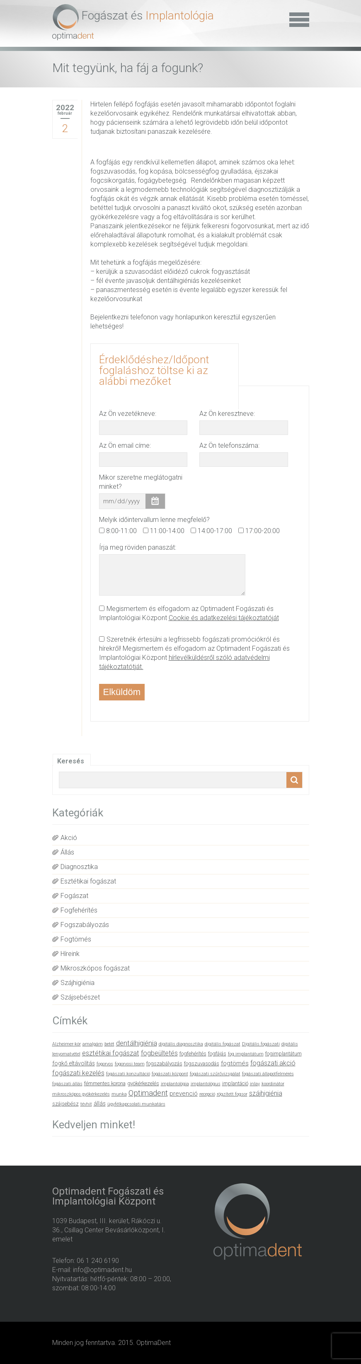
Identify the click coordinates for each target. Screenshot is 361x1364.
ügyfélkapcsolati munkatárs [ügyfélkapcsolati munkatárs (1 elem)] (136, 1104)
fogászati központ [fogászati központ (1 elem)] (170, 1074)
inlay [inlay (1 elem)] (255, 1083)
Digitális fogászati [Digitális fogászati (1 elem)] (261, 1044)
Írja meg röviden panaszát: (137, 547)
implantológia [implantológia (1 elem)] (175, 1083)
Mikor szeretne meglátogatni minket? (140, 481)
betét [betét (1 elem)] (109, 1044)
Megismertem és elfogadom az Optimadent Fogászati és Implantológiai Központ (189, 613)
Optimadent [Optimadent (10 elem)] (148, 1093)
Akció (69, 838)
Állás (67, 852)
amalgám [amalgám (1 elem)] (92, 1044)
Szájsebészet (80, 997)
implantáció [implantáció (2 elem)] (235, 1083)
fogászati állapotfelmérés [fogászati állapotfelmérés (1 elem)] (268, 1074)
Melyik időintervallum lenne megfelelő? (154, 520)
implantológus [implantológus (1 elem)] (205, 1083)
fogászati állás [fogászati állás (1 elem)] (67, 1083)
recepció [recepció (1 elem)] (207, 1094)
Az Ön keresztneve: (227, 414)
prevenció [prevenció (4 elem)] (184, 1093)
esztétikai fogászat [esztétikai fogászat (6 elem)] (110, 1053)
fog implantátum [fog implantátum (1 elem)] (246, 1054)
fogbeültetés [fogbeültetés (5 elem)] (159, 1053)
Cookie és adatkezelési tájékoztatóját (224, 618)
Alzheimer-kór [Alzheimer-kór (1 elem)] (66, 1044)
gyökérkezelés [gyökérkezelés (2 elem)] (143, 1083)
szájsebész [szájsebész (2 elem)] (65, 1104)
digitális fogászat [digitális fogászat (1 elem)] (222, 1044)
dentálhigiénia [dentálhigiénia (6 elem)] (136, 1043)
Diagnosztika (79, 867)
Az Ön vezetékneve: (127, 414)
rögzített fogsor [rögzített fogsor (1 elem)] (232, 1094)
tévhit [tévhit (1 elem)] (86, 1104)
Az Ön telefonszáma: (229, 445)
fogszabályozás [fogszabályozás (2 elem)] (164, 1063)
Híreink (70, 954)
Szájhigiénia (77, 983)
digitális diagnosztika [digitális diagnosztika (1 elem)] (181, 1044)
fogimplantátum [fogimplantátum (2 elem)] (283, 1053)
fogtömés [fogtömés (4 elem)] (235, 1063)
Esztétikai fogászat (88, 881)
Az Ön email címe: (125, 445)
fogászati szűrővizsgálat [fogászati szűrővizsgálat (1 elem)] (215, 1074)
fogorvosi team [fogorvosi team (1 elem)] (130, 1064)
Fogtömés (76, 939)
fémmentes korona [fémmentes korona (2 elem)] (105, 1083)
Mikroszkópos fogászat (95, 968)
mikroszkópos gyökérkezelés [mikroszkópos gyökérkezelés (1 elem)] (81, 1094)
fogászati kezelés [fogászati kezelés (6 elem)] (78, 1073)
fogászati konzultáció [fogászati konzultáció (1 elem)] (128, 1074)
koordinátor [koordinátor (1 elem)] (273, 1083)
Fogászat (74, 896)
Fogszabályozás (85, 925)
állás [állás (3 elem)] (100, 1103)
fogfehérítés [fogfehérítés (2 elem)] (192, 1053)
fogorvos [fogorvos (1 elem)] (105, 1064)
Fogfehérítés (79, 910)
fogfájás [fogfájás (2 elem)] (217, 1053)
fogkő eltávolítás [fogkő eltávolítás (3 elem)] (73, 1063)
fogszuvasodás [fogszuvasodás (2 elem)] (201, 1063)
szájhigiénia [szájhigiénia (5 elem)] (265, 1093)
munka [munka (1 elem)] (119, 1094)
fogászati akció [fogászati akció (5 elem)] (273, 1063)
